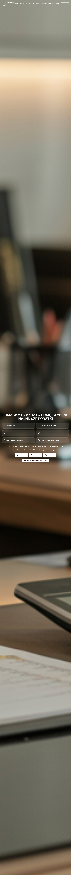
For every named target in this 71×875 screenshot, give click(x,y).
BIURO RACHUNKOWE (34, 3)
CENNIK (57, 3)
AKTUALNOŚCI (23, 3)
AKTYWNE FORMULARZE (47, 3)
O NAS (16, 3)
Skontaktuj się (65, 3)
